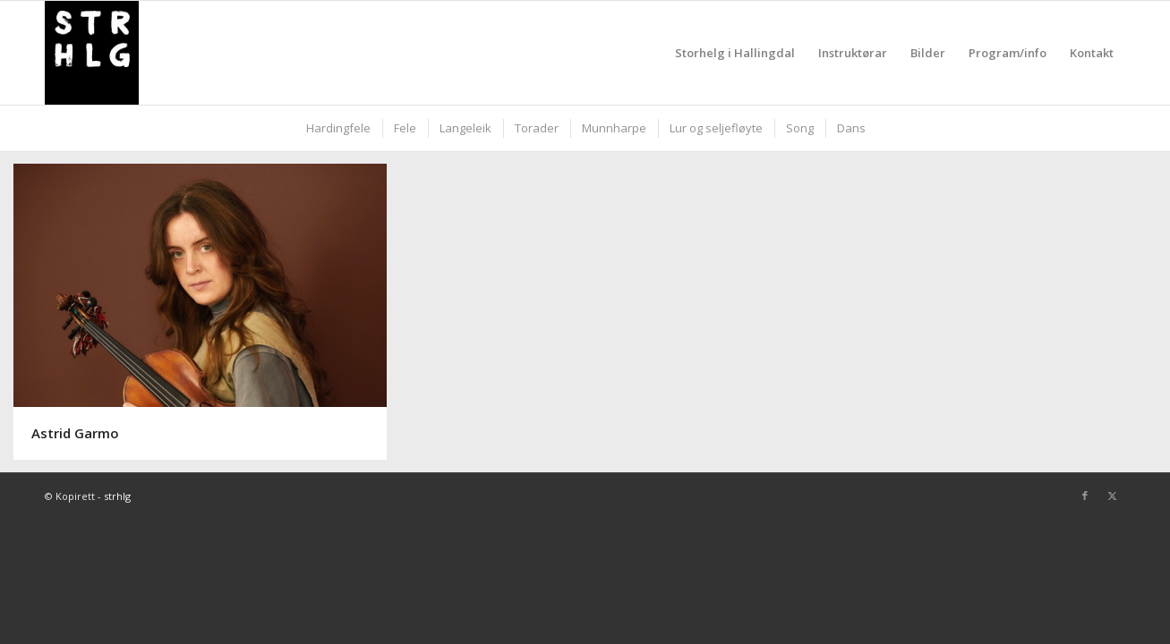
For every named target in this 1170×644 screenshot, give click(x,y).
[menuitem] (735, 53)
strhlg (117, 496)
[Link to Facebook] (1085, 495)
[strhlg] (92, 53)
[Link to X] (1111, 495)
